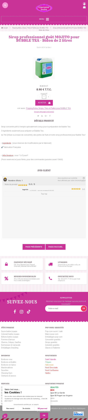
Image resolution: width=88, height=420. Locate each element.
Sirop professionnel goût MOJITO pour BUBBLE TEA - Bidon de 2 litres (44, 39)
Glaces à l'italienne (52, 348)
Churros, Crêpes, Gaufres (11, 342)
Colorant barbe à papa (10, 334)
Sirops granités (51, 342)
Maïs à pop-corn (51, 334)
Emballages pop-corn (53, 337)
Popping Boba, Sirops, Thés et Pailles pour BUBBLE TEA (48, 108)
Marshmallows (7, 367)
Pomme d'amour (8, 339)
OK (83, 308)
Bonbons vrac (6, 359)
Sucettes (4, 370)
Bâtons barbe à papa (9, 337)
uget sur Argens (65, 395)
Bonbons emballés (8, 362)
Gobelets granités (52, 345)
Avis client (44, 171)
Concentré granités (52, 339)
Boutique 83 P (52, 395)
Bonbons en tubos (8, 365)
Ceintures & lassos (8, 376)
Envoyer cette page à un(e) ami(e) (44, 112)
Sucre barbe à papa (9, 331)
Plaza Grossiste (51, 401)
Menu (44, 19)
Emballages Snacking (9, 348)
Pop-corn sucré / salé (54, 331)
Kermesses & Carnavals (10, 345)
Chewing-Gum (6, 373)
